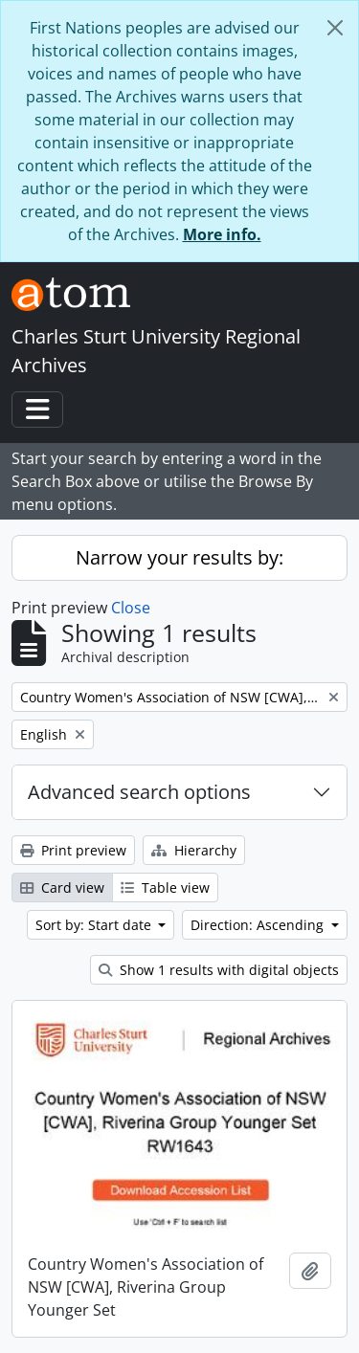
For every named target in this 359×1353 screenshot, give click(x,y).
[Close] (335, 28)
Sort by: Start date (95, 925)
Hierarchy (193, 850)
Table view (165, 887)
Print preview (73, 850)
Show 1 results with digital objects (219, 970)
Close (130, 607)
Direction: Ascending (259, 925)
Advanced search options (139, 792)
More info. (222, 234)
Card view (62, 887)
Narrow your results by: (179, 557)
